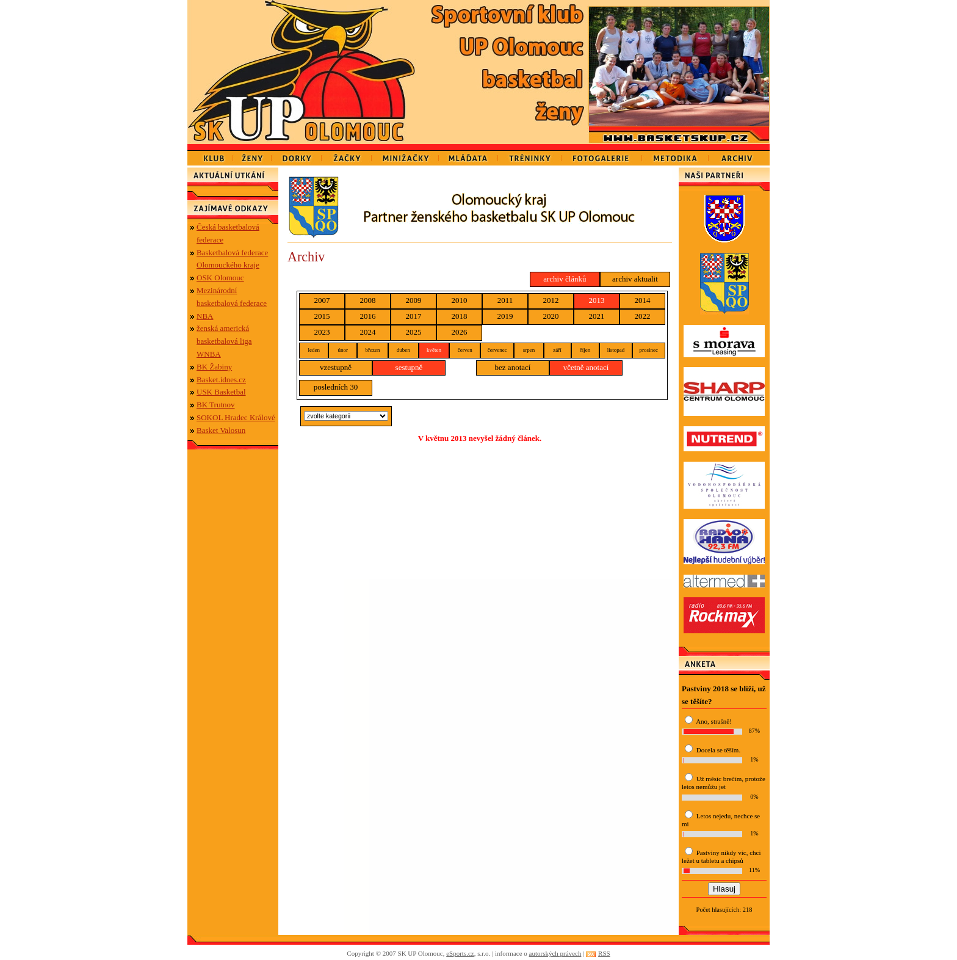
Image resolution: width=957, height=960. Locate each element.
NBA (205, 316)
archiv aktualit (635, 278)
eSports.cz (460, 953)
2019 (505, 316)
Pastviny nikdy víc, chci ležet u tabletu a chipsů (721, 856)
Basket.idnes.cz (221, 379)
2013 (597, 300)
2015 (322, 316)
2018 (460, 316)
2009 (414, 300)
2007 (322, 300)
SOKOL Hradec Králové (236, 417)
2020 (551, 316)
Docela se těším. (718, 750)
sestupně (409, 367)
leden (314, 350)
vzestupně (336, 367)
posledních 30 (336, 386)
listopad (616, 350)
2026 (460, 331)
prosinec (649, 350)
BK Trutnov (216, 404)
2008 (368, 300)
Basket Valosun (221, 430)
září (557, 350)
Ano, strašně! (714, 721)
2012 (551, 300)
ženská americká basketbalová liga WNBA (224, 341)
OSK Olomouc (220, 277)
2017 (414, 316)
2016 (368, 316)
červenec (497, 350)
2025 (414, 331)
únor (343, 350)
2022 (643, 316)
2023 (322, 331)
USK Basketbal (221, 391)
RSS (604, 953)
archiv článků (564, 278)
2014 (643, 300)
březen (372, 350)
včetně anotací (586, 367)
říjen (585, 350)
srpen (529, 350)
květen (434, 350)
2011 (505, 300)
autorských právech (555, 953)
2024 (368, 331)
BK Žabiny (214, 366)
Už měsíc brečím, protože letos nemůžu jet (723, 782)
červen (465, 350)
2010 (460, 300)
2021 (597, 316)
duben (403, 350)
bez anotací (513, 367)
